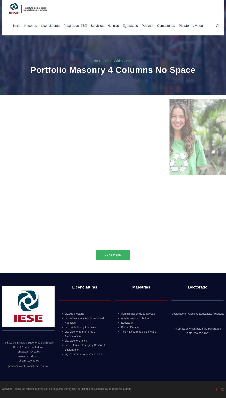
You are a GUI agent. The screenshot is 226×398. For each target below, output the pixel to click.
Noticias (113, 26)
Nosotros (30, 26)
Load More (113, 255)
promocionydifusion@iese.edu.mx (28, 365)
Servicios (97, 26)
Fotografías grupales (70, 97)
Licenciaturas (50, 26)
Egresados (130, 26)
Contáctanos (166, 26)
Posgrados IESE (75, 26)
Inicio (16, 26)
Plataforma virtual (191, 26)
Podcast (147, 26)
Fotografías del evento (15, 97)
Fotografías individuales (129, 101)
